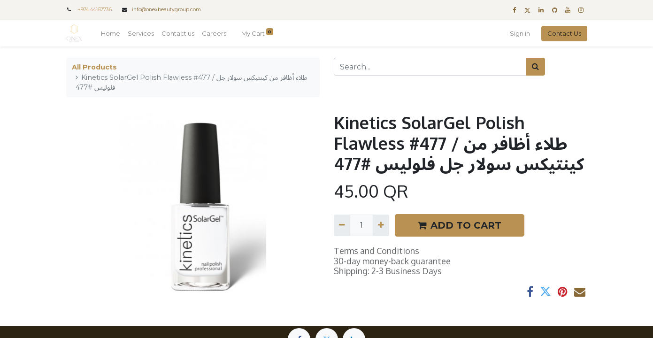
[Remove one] (342, 225)
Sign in (520, 33)
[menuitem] (110, 33)
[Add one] (381, 225)
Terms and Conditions (376, 251)
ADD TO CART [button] (459, 225)
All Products (94, 67)
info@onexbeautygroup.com (166, 10)
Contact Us (564, 33)
